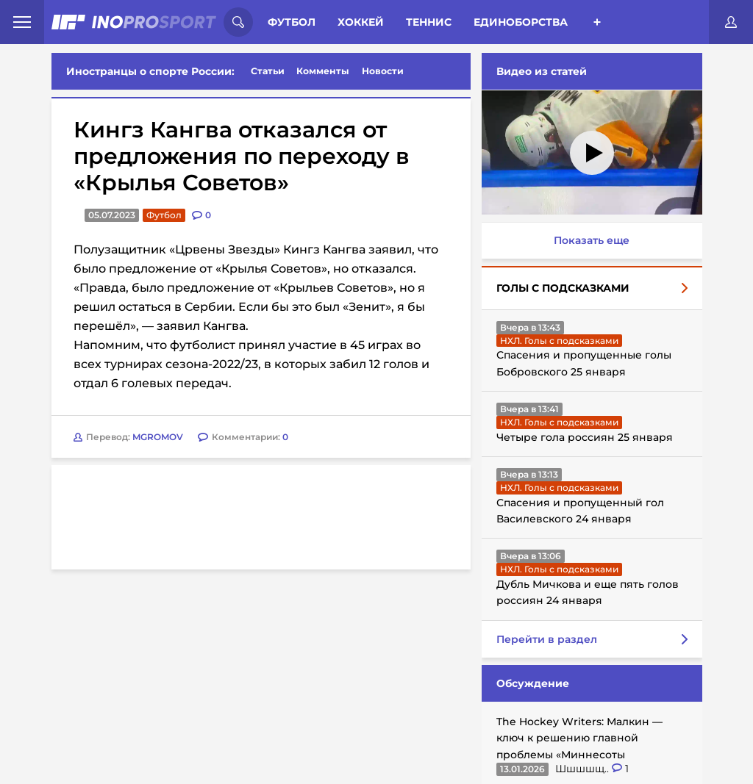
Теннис (429, 22)
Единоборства (521, 22)
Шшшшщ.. (583, 768)
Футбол (291, 22)
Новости (383, 70)
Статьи (268, 70)
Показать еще (591, 240)
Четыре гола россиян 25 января (584, 437)
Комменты (322, 70)
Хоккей (361, 22)
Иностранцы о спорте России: (150, 71)
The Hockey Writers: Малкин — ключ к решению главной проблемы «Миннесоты (579, 738)
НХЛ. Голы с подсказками (559, 340)
